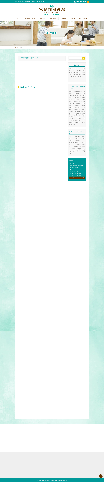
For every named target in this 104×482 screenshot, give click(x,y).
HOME (16, 47)
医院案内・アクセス (30, 18)
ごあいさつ (42, 18)
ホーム (19, 18)
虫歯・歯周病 (53, 18)
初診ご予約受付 (83, 18)
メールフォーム (77, 177)
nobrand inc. (64, 480)
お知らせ (72, 18)
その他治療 (63, 18)
